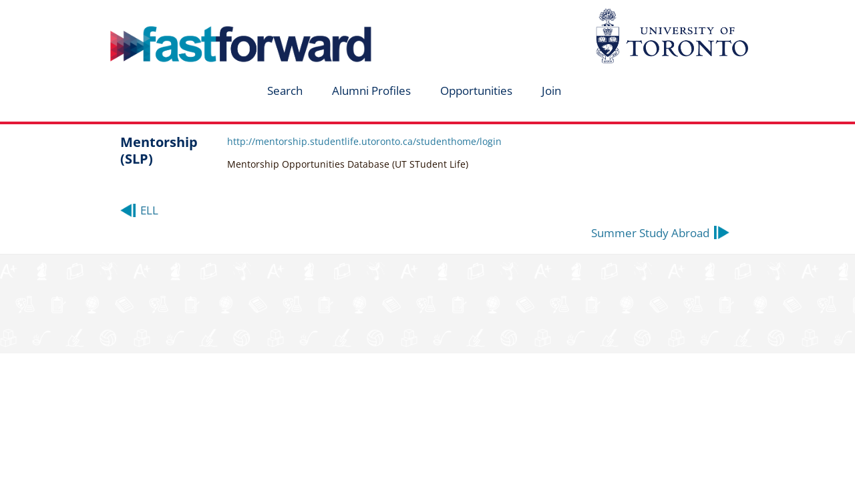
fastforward (184, 15)
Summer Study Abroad (650, 232)
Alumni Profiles (371, 90)
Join (551, 90)
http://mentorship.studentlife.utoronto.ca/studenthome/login (364, 141)
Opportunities (476, 90)
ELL (149, 210)
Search (285, 90)
